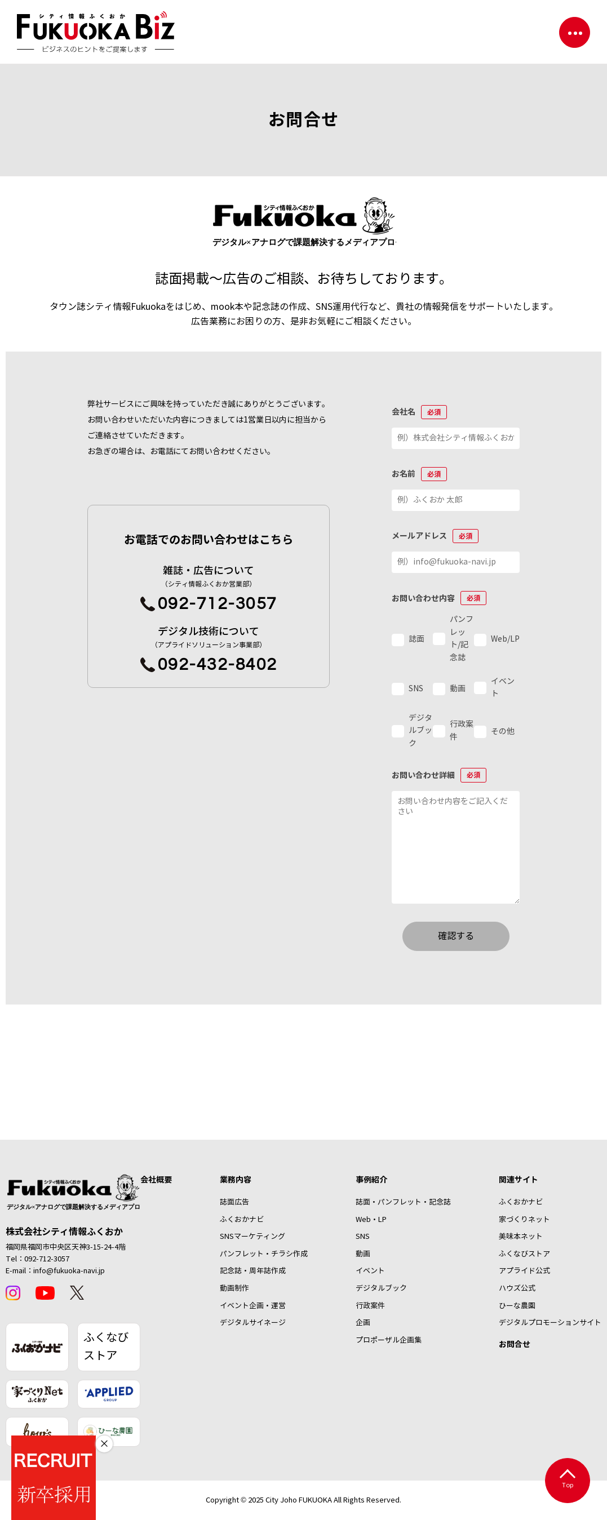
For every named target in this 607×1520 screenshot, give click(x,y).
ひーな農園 (517, 1305)
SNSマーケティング (252, 1236)
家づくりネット (524, 1219)
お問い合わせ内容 (439, 598)
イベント (370, 1270)
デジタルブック (381, 1288)
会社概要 (156, 1180)
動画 (363, 1254)
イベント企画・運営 (253, 1305)
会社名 (419, 412)
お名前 (419, 474)
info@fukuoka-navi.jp (69, 1270)
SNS (363, 1236)
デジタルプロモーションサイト (550, 1322)
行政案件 (370, 1305)
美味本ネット (521, 1236)
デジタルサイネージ (253, 1322)
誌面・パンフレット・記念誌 (403, 1202)
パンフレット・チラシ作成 (264, 1254)
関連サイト (518, 1180)
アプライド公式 (524, 1270)
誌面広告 (234, 1202)
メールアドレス (435, 536)
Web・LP (371, 1219)
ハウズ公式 (517, 1288)
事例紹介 (371, 1180)
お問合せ (514, 1344)
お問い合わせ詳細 (439, 775)
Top (567, 1479)
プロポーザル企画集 (389, 1340)
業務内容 (235, 1180)
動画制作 (234, 1288)
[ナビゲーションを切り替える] (574, 32)
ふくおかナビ (242, 1219)
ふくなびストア (106, 1347)
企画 (363, 1322)
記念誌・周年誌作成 (253, 1270)
